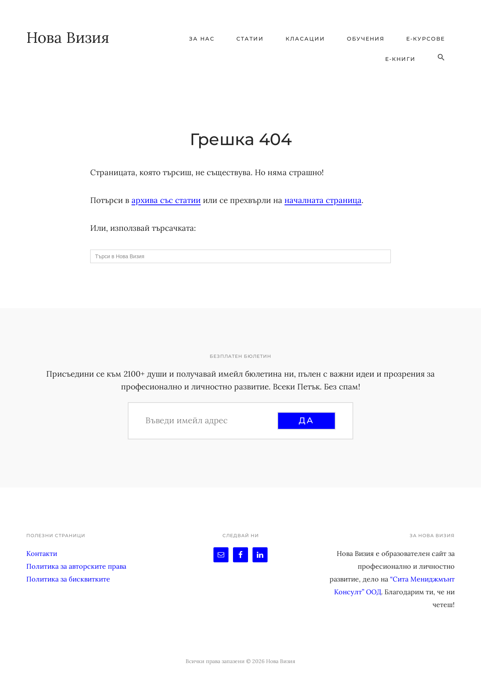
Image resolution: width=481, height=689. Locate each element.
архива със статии (166, 200)
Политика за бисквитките (68, 579)
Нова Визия (67, 37)
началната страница (323, 200)
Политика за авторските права (76, 566)
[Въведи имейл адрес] (210, 420)
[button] (441, 57)
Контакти (41, 553)
